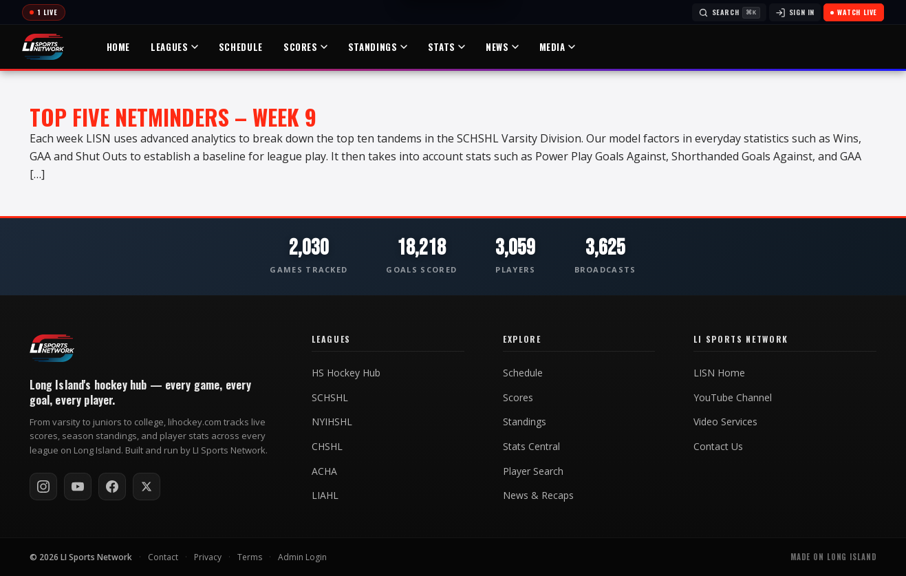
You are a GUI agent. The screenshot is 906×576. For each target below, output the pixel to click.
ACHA (324, 471)
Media (558, 47)
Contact (163, 557)
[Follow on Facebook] (112, 486)
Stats (447, 47)
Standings (378, 47)
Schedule (241, 47)
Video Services (725, 422)
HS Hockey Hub (346, 373)
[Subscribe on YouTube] (77, 486)
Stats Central (531, 446)
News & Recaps (538, 495)
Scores (306, 47)
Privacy (208, 557)
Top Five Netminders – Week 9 (173, 116)
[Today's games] (43, 12)
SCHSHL (330, 398)
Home (119, 47)
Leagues (175, 47)
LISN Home (719, 373)
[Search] (729, 12)
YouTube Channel (732, 398)
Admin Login (302, 557)
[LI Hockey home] (52, 348)
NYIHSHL (332, 422)
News (502, 47)
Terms (249, 557)
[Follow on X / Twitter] (146, 486)
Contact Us (718, 446)
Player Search (533, 471)
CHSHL (327, 446)
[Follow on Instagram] (43, 486)
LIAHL (325, 495)
